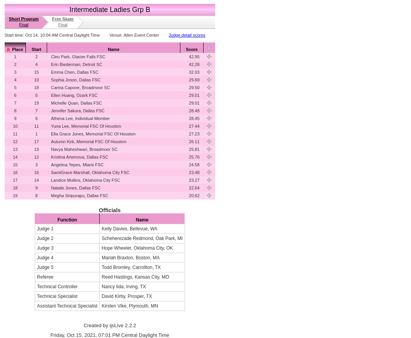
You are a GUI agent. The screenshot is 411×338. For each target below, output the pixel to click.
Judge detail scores (187, 35)
